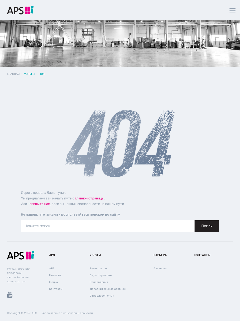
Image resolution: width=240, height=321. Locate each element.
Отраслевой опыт (102, 295)
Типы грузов (98, 268)
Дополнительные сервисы (108, 288)
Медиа (53, 282)
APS (52, 255)
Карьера (160, 255)
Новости (55, 275)
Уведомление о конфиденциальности (67, 313)
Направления (99, 282)
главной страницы (89, 198)
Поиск (206, 226)
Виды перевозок (101, 275)
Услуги (95, 255)
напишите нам (39, 204)
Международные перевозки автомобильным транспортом (18, 275)
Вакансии (160, 268)
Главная (13, 74)
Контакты (56, 288)
